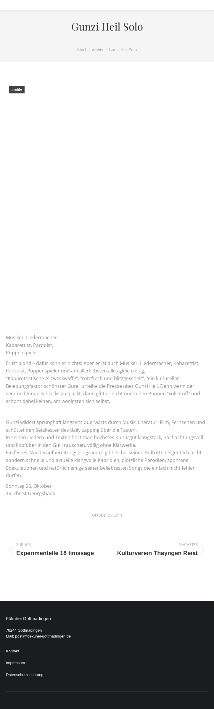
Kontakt (12, 651)
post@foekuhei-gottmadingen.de (43, 636)
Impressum (15, 663)
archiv (17, 90)
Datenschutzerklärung (24, 675)
